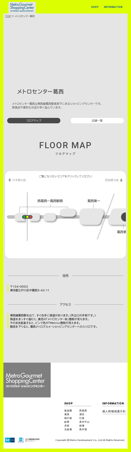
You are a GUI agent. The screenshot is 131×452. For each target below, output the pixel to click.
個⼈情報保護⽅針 (114, 411)
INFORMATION (113, 7)
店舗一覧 (97, 120)
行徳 (81, 418)
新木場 (83, 429)
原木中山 (84, 421)
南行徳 (68, 418)
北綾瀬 (68, 429)
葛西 (66, 414)
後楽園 (68, 410)
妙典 (66, 421)
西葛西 (83, 410)
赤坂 (66, 425)
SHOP (95, 7)
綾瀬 (81, 425)
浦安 (81, 414)
